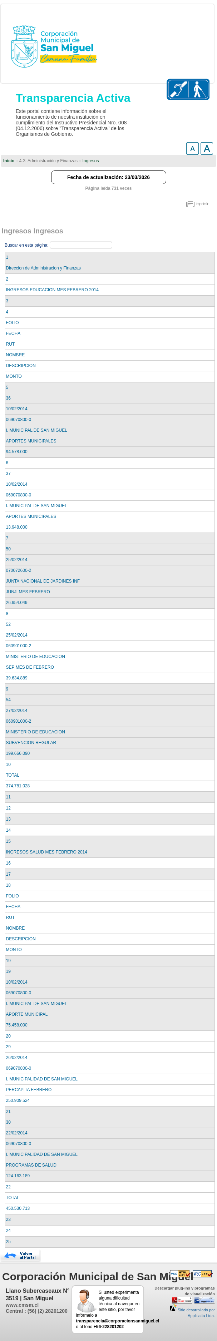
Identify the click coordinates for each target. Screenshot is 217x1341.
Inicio (8, 160)
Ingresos (90, 160)
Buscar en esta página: (27, 245)
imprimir (202, 204)
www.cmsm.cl (22, 1305)
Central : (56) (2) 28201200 (37, 1311)
